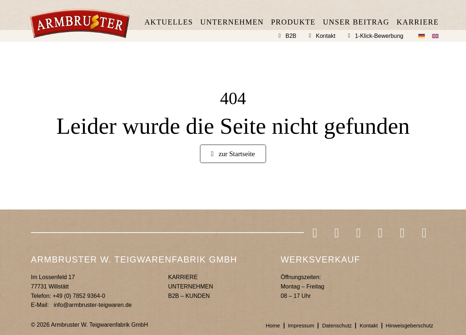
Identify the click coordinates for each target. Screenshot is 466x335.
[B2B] (280, 36)
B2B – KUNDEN (189, 297)
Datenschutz (330, 327)
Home (262, 327)
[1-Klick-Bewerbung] (349, 36)
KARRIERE (183, 279)
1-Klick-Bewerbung (379, 36)
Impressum (292, 327)
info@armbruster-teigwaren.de (93, 306)
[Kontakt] (310, 36)
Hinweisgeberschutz (407, 327)
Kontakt (325, 36)
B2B (291, 36)
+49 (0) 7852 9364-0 (79, 297)
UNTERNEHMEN (190, 288)
